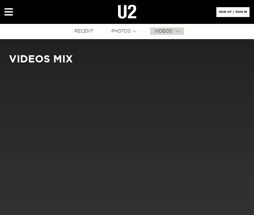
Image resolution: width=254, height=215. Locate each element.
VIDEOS (164, 31)
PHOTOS (121, 31)
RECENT (84, 31)
